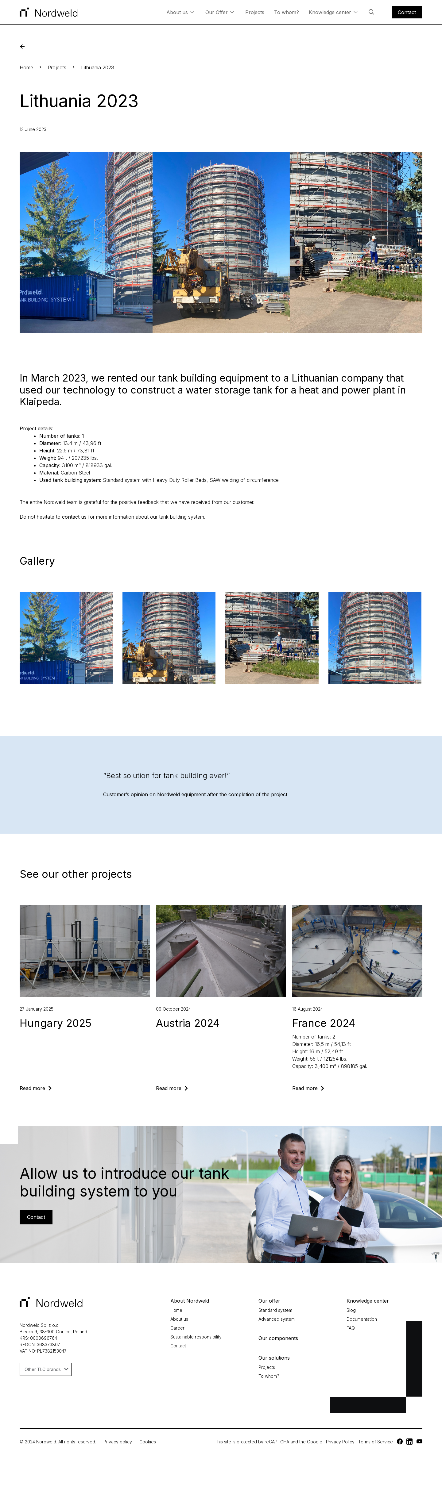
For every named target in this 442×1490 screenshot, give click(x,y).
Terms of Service (375, 1441)
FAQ (351, 1328)
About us (180, 12)
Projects (254, 12)
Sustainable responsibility (196, 1336)
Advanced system (276, 1319)
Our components (278, 1338)
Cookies (147, 1441)
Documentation (362, 1319)
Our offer (269, 1301)
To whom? (286, 12)
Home (26, 67)
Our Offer (219, 12)
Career (177, 1328)
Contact (407, 12)
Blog (351, 1310)
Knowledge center (333, 12)
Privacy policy (117, 1441)
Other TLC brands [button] (46, 1369)
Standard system (275, 1310)
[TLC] (400, 1441)
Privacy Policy (340, 1441)
